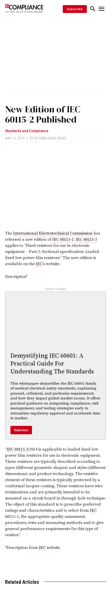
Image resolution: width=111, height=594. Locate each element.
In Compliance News (50, 138)
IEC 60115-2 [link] (63, 239)
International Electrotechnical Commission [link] (52, 233)
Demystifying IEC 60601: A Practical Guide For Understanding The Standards (52, 363)
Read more (21, 430)
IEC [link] (39, 263)
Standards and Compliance (27, 131)
